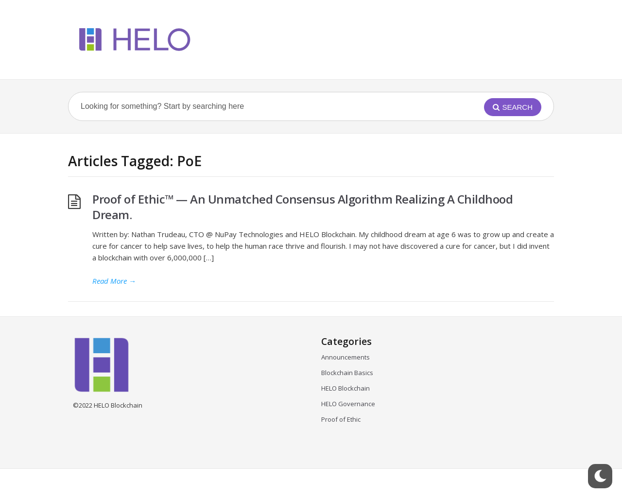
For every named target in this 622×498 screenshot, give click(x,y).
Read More (114, 281)
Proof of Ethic (341, 419)
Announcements (345, 357)
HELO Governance (348, 403)
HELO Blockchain (345, 388)
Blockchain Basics (347, 372)
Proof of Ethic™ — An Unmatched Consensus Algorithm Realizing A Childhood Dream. (302, 207)
